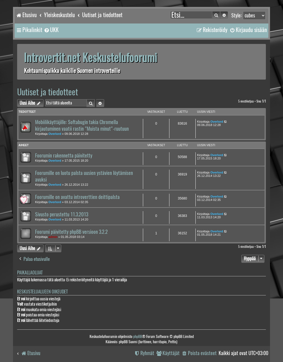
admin (52, 236)
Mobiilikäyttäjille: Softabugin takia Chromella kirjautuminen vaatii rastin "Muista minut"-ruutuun (82, 125)
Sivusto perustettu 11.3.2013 (61, 214)
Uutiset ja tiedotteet (47, 92)
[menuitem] (51, 30)
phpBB (137, 336)
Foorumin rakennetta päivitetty (63, 155)
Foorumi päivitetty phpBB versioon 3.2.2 (71, 232)
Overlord (54, 133)
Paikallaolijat (30, 273)
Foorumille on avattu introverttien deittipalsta (77, 197)
